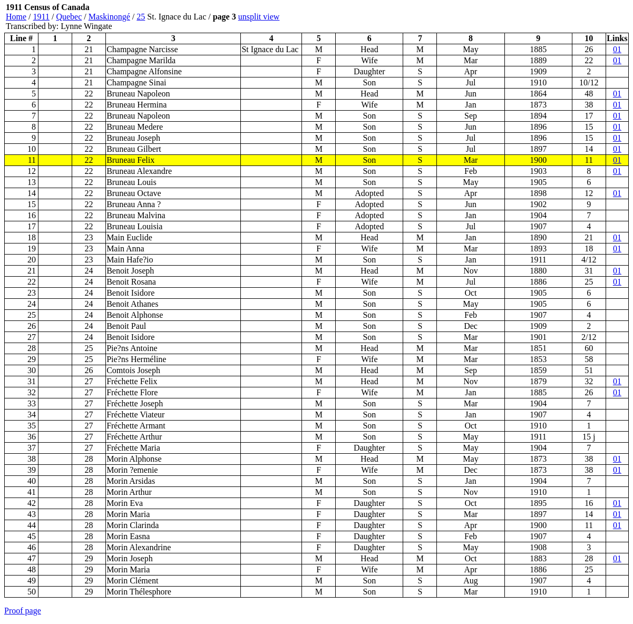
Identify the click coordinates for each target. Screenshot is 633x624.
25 (141, 16)
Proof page (22, 610)
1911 (41, 16)
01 (617, 49)
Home (16, 16)
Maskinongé (109, 16)
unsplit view (259, 16)
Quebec (69, 16)
